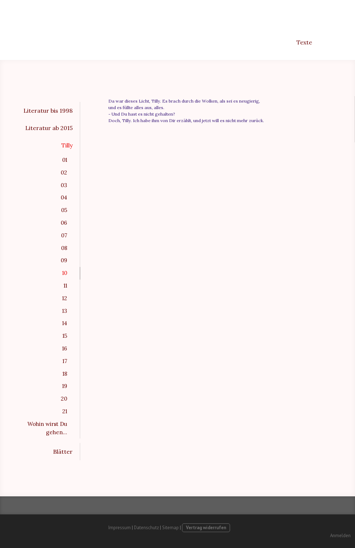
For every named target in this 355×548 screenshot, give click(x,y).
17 (64, 361)
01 (64, 159)
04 (64, 197)
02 (64, 172)
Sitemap (170, 528)
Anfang (214, 42)
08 (64, 248)
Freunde (274, 42)
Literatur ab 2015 (49, 127)
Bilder (243, 42)
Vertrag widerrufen (206, 528)
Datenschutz (146, 528)
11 (65, 285)
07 (64, 235)
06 (64, 222)
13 (64, 310)
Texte (304, 42)
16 (64, 348)
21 (64, 411)
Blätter (63, 451)
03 (64, 185)
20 (64, 398)
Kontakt (334, 42)
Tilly (67, 145)
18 (64, 373)
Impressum (119, 528)
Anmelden (340, 535)
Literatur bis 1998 (48, 110)
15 (64, 335)
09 (64, 260)
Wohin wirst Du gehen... (47, 428)
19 (64, 386)
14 (64, 323)
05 (64, 210)
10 (64, 272)
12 (64, 298)
